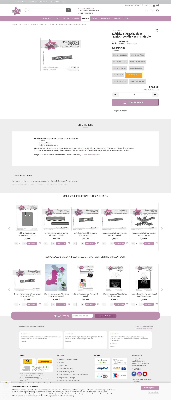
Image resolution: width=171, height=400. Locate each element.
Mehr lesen (146, 343)
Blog (145, 5)
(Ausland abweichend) (131, 44)
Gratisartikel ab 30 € (87, 8)
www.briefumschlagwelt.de (141, 363)
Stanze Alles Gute (120, 81)
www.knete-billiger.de (139, 365)
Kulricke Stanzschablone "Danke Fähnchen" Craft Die (85, 234)
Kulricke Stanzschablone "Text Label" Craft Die (85, 295)
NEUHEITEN (129, 5)
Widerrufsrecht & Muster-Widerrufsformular (73, 375)
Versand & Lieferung (66, 368)
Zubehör (116, 19)
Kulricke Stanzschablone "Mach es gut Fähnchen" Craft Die (27, 295)
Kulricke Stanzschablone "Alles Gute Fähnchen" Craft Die (114, 234)
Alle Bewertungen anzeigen (144, 328)
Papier (94, 19)
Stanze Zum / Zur (137, 55)
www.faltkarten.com (138, 361)
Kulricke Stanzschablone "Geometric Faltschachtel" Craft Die (56, 295)
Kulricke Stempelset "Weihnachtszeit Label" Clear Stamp (144, 295)
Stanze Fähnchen (119, 68)
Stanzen (85, 19)
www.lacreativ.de (137, 359)
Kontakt (61, 362)
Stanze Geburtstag (120, 55)
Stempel (75, 19)
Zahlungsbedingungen (66, 372)
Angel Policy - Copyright (67, 378)
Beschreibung (85, 125)
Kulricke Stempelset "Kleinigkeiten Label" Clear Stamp (115, 295)
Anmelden (64, 184)
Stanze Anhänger (136, 68)
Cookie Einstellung (153, 392)
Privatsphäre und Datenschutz (69, 381)
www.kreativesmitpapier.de (91, 155)
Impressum (63, 365)
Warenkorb (32, 243)
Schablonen (105, 19)
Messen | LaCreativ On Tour (68, 359)
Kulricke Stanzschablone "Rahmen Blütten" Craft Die (144, 234)
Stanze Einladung (120, 62)
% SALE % (138, 5)
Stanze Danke (118, 75)
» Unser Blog (136, 382)
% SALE (56, 19)
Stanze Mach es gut (137, 81)
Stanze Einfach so (134, 75)
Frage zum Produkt (120, 111)
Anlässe (66, 19)
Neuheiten (47, 19)
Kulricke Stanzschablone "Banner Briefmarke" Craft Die (56, 234)
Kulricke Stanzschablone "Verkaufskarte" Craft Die (27, 234)
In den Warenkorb (133, 102)
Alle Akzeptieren (150, 388)
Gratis (126, 19)
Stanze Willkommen (137, 62)
